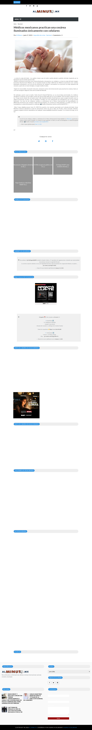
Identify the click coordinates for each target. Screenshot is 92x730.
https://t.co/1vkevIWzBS (55, 329)
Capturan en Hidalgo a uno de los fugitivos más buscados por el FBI (15, 710)
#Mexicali (69, 118)
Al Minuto (19, 35)
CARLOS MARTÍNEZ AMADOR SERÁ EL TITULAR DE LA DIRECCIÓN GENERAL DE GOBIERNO (33, 697)
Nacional (20, 24)
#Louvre (56, 317)
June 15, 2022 (38, 124)
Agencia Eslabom (70, 727)
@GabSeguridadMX (32, 260)
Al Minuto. (33, 727)
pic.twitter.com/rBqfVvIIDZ (49, 265)
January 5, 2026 (59, 339)
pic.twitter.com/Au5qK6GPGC (41, 121)
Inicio (15, 24)
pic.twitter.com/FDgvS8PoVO (51, 336)
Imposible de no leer (40, 35)
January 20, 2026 (59, 268)
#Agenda (41, 317)
